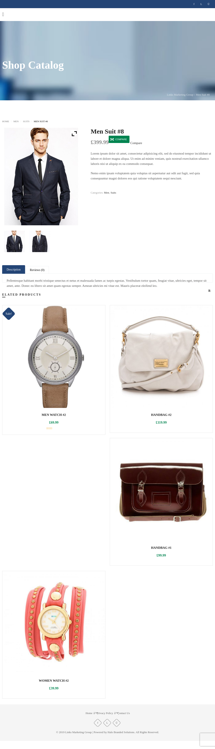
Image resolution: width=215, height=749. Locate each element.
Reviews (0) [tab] (40, 270)
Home (5, 121)
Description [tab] (15, 270)
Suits (25, 121)
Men (15, 121)
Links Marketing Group (175, 94)
